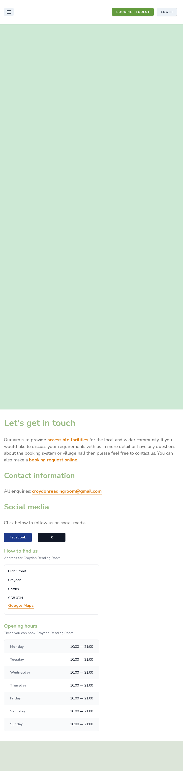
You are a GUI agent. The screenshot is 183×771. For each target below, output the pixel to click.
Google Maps (21, 605)
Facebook (18, 537)
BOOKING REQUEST (133, 12)
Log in (167, 12)
